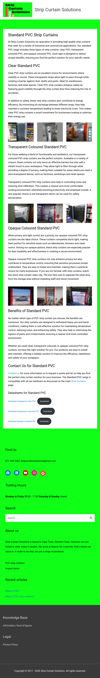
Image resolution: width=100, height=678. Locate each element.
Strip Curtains (78, 381)
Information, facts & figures (17, 625)
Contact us (14, 373)
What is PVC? (12, 591)
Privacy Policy (10, 644)
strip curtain (25, 275)
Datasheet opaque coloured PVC (22, 421)
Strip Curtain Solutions (58, 9)
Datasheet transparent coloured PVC (23, 411)
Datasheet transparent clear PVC (22, 401)
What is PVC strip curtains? (19, 596)
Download (44, 401)
